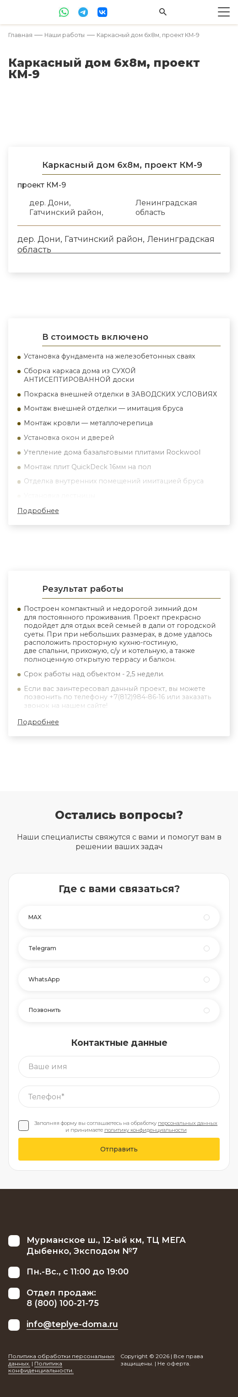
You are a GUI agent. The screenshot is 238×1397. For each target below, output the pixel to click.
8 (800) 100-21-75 (63, 1303)
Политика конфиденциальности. (41, 1367)
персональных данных (187, 1123)
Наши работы (64, 35)
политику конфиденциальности (145, 1130)
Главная (20, 35)
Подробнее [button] (38, 511)
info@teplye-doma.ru (72, 1324)
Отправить (119, 1149)
